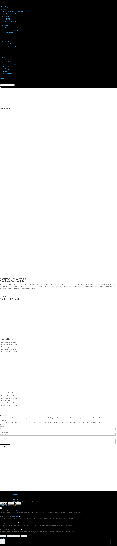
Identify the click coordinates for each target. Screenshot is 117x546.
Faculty (6, 25)
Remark (15, 516)
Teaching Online (7, 73)
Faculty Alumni (9, 28)
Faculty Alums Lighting (11, 30)
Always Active (17, 510)
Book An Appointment (11, 179)
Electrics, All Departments (10, 62)
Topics (3, 57)
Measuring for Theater (9, 64)
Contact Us (19, 103)
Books (3, 78)
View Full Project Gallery (12, 410)
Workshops (4, 9)
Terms (37, 501)
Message (2, 438)
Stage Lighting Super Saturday (11, 14)
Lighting (7, 19)
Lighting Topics (7, 59)
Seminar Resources (11, 21)
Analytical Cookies (7, 523)
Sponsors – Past (11, 46)
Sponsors (6, 41)
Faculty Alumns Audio (12, 35)
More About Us (8, 291)
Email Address (4, 432)
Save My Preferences (13, 536)
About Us (6, 103)
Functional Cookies (7, 516)
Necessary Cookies (7, 510)
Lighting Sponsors (10, 44)
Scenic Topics (7, 69)
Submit (5, 446)
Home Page (4, 7)
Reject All (11, 503)
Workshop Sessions (9, 16)
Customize (4, 503)
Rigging (5, 71)
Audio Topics (6, 66)
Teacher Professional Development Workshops (17, 11)
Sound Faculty (9, 32)
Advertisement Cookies (8, 529)
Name (2, 426)
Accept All (17, 503)
